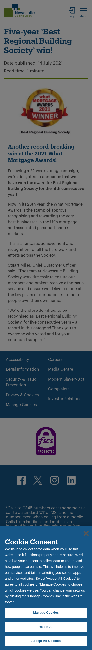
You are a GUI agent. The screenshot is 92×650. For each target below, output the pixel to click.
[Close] (86, 533)
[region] (46, 588)
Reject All (46, 627)
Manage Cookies (46, 612)
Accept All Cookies (46, 641)
